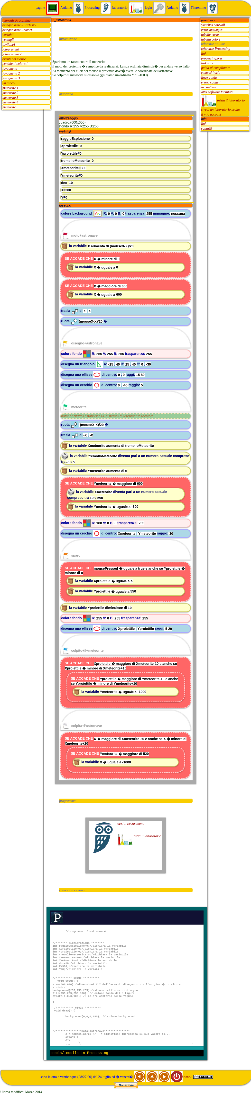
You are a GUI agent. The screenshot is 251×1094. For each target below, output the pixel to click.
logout (182, 1076)
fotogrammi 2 (11, 54)
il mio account (211, 114)
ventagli (8, 40)
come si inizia (210, 73)
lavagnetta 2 (11, 73)
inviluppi (8, 44)
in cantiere (208, 87)
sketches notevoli (213, 25)
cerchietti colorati (15, 64)
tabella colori (210, 39)
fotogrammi (10, 49)
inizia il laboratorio (223, 100)
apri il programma (130, 823)
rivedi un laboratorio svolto (220, 109)
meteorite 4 (10, 102)
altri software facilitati (217, 92)
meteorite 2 (10, 93)
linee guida (209, 78)
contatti (206, 128)
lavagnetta (9, 69)
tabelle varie (210, 34)
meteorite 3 (10, 98)
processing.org (211, 58)
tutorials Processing (16, 20)
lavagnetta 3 (11, 78)
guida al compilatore (215, 68)
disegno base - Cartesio (19, 25)
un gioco (8, 83)
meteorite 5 (10, 107)
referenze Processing (215, 48)
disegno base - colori (17, 30)
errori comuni (211, 82)
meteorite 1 (10, 88)
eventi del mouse (14, 59)
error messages (212, 30)
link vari (207, 63)
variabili (8, 35)
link (203, 53)
